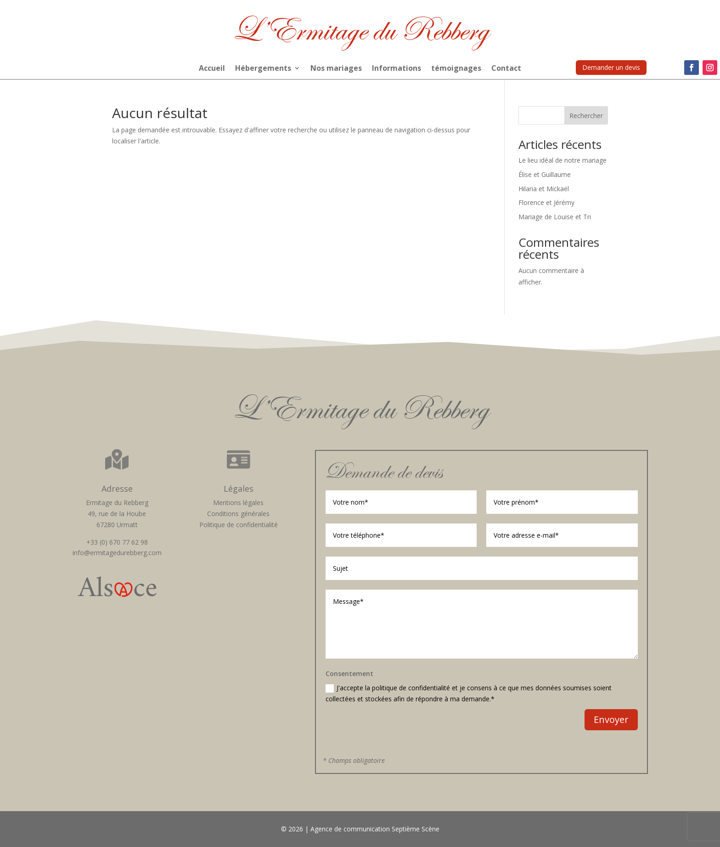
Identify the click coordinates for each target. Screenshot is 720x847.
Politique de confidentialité (238, 524)
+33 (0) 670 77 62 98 (117, 542)
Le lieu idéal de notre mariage (562, 160)
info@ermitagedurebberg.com (117, 552)
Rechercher (586, 115)
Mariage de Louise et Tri (554, 216)
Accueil (212, 69)
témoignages (456, 69)
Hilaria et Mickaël (543, 188)
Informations (396, 69)
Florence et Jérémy (546, 202)
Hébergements (263, 69)
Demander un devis (611, 67)
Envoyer (611, 719)
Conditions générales (238, 513)
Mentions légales (238, 502)
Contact (506, 69)
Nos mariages (336, 69)
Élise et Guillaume (544, 174)
